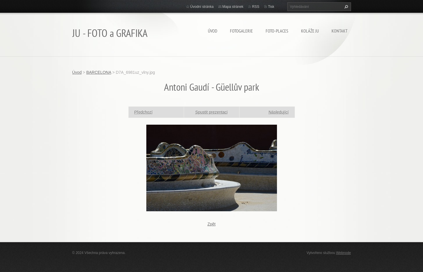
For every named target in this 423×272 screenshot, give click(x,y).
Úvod (212, 31)
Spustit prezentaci (211, 112)
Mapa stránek (233, 7)
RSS (255, 7)
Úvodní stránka (202, 7)
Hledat (345, 6)
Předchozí (143, 112)
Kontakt (340, 31)
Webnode (343, 253)
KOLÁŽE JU (310, 31)
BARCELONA (98, 72)
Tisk (271, 7)
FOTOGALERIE (241, 31)
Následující (279, 112)
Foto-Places (277, 31)
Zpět (211, 224)
